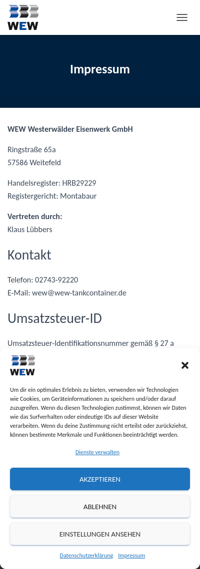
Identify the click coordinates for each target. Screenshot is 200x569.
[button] (185, 365)
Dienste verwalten (98, 452)
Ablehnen (100, 506)
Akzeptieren (100, 479)
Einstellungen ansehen (100, 534)
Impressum (131, 555)
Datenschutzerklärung (87, 555)
